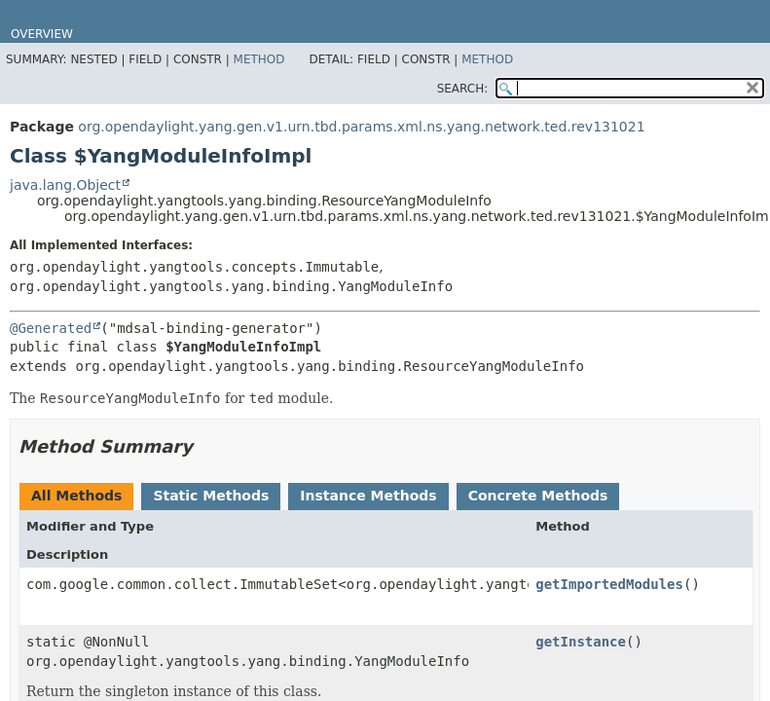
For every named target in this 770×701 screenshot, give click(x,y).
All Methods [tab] (76, 495)
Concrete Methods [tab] (538, 495)
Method (259, 59)
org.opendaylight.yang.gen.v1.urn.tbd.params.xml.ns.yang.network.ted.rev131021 (361, 126)
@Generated (51, 328)
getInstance (580, 641)
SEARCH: (463, 88)
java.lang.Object (65, 185)
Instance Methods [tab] (368, 495)
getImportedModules (609, 584)
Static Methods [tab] (211, 495)
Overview (42, 34)
